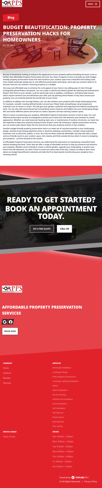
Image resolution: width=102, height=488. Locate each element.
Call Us (64, 228)
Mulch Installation (60, 390)
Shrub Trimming (59, 394)
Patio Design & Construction (64, 376)
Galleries (7, 373)
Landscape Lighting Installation (65, 381)
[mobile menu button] (93, 4)
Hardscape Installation (62, 367)
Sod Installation (59, 408)
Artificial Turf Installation (63, 399)
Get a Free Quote (41, 228)
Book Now (10, 331)
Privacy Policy (90, 481)
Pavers (55, 385)
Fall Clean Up (58, 412)
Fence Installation (60, 403)
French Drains (58, 417)
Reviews (7, 378)
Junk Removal (58, 421)
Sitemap (7, 383)
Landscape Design (60, 372)
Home (6, 368)
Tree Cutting (58, 426)
